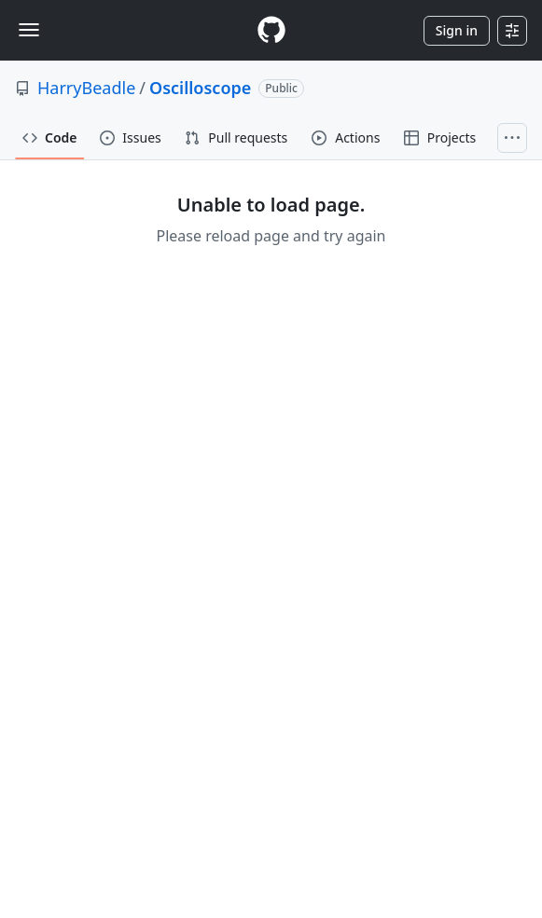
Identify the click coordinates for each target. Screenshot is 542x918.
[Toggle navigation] (29, 30)
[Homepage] (271, 30)
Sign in (457, 30)
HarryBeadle (86, 87)
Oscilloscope (200, 87)
